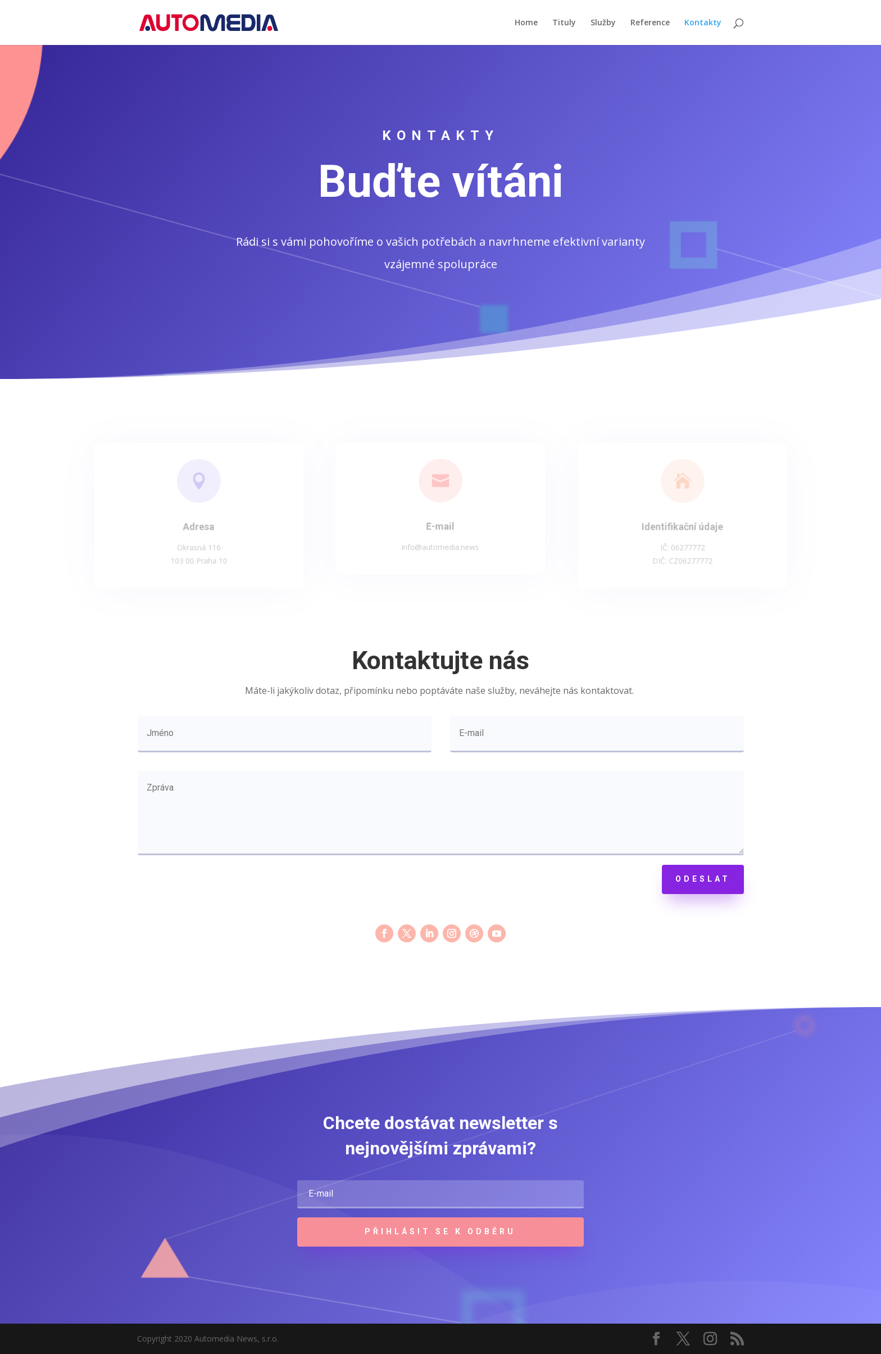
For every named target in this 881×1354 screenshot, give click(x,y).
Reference (650, 23)
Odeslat (702, 878)
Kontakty (702, 23)
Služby (603, 23)
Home (526, 23)
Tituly (564, 23)
